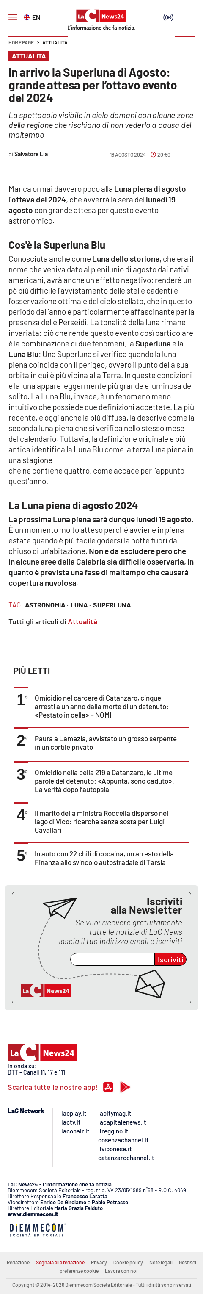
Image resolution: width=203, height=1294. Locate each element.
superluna (112, 605)
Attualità (55, 42)
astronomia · (47, 605)
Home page (21, 42)
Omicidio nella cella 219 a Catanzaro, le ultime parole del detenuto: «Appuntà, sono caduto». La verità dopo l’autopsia (104, 780)
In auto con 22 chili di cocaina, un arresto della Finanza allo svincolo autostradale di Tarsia (104, 857)
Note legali (161, 1262)
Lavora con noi (121, 1271)
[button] (185, 46)
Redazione (18, 1262)
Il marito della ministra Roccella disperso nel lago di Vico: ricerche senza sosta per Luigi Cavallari (101, 821)
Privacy (99, 1262)
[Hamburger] (12, 17)
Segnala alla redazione (60, 1262)
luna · (81, 605)
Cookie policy (128, 1262)
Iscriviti (171, 959)
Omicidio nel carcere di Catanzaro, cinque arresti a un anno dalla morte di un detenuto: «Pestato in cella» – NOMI (102, 706)
